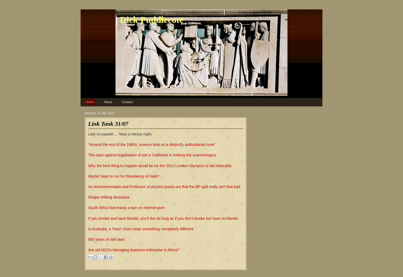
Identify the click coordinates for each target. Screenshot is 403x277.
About (108, 102)
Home (89, 102)
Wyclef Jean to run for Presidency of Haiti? (123, 176)
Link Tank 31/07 (108, 123)
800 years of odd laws (106, 239)
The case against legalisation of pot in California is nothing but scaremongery (152, 155)
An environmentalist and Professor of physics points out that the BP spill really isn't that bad (164, 187)
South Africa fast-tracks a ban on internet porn (126, 208)
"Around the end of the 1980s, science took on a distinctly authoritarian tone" (151, 144)
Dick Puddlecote (151, 20)
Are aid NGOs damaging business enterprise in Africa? (133, 250)
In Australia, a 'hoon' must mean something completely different (140, 229)
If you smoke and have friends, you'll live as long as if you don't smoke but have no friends (163, 218)
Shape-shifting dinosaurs (108, 197)
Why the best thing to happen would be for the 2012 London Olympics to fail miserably (160, 166)
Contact (127, 102)
